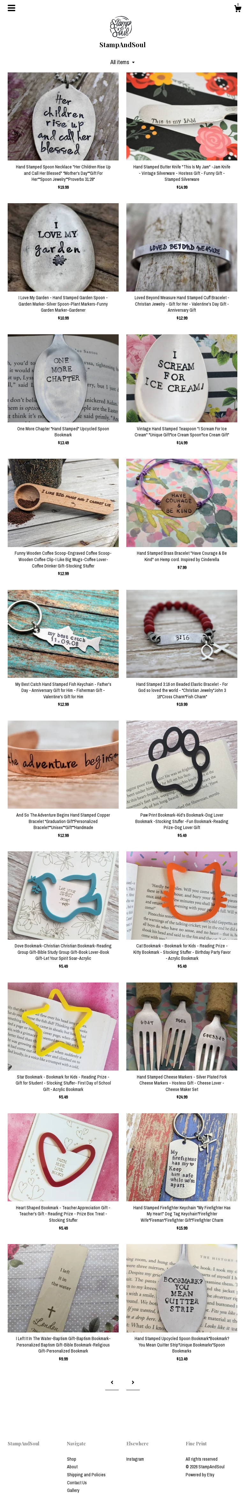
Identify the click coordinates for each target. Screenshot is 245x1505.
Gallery (73, 1490)
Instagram (135, 1459)
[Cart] (237, 9)
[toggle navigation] (11, 8)
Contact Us (77, 1483)
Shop (71, 1459)
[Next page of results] (133, 1382)
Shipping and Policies (86, 1475)
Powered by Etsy (200, 1475)
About (72, 1467)
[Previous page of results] (112, 1382)
